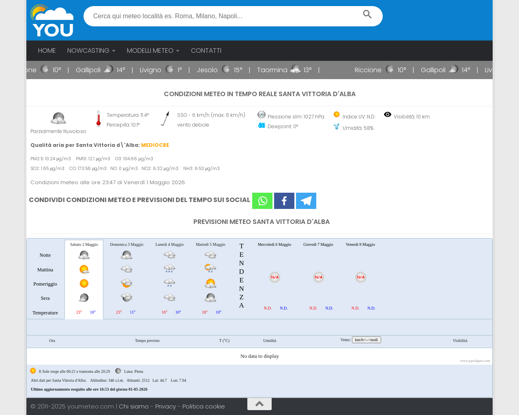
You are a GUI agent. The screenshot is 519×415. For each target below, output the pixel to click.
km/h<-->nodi (366, 340)
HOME (47, 50)
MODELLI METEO (150, 50)
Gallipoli (98, 70)
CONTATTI (206, 50)
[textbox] (233, 16)
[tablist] (259, 318)
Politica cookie (203, 406)
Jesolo (217, 70)
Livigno (161, 70)
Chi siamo (134, 406)
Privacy (166, 406)
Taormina (283, 70)
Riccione (33, 70)
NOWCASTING (88, 50)
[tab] (45, 279)
